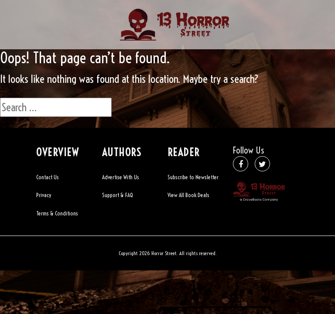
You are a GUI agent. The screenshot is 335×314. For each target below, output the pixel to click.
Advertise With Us (120, 177)
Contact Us (47, 177)
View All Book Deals (188, 194)
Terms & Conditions (57, 213)
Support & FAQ (117, 194)
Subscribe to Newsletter (193, 177)
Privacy (43, 194)
